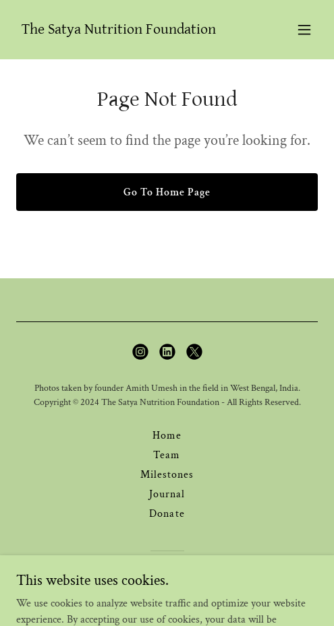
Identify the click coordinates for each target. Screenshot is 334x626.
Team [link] (166, 455)
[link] (119, 31)
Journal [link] (167, 494)
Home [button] (167, 436)
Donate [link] (166, 514)
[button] (304, 29)
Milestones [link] (167, 475)
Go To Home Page (167, 192)
